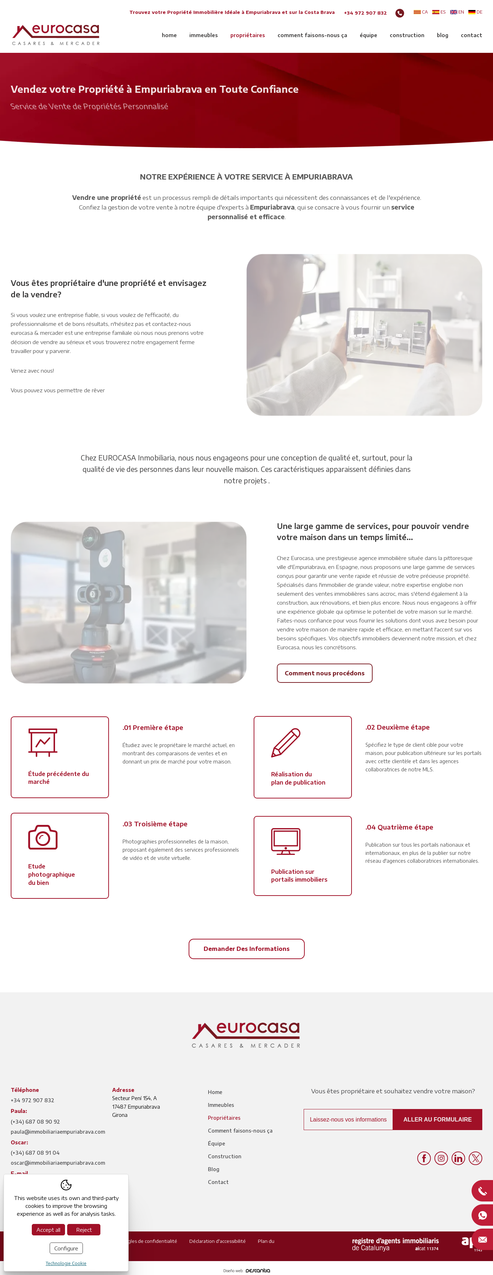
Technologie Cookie (66, 1263)
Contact (471, 35)
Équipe (368, 35)
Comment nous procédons (325, 673)
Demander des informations (247, 948)
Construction (407, 35)
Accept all (48, 1229)
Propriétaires (247, 35)
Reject (84, 1229)
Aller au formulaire (437, 1120)
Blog (442, 35)
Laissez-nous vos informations (348, 1120)
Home (169, 35)
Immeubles (203, 35)
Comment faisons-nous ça (312, 35)
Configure (66, 1248)
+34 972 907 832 (365, 13)
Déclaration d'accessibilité (217, 1241)
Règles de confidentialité (149, 1241)
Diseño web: (246, 1271)
